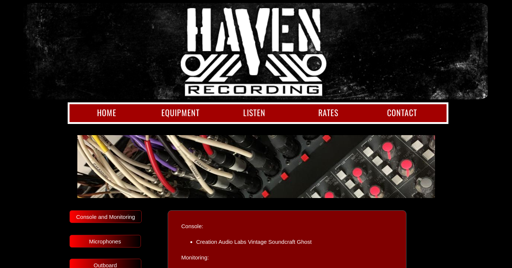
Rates (328, 112)
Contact (402, 112)
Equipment (180, 112)
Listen (254, 112)
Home (106, 112)
